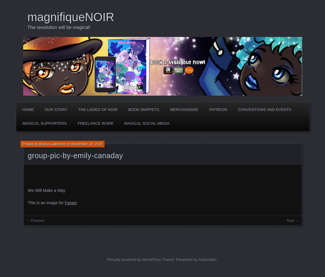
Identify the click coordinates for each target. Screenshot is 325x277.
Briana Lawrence (52, 144)
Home (28, 109)
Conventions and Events (264, 109)
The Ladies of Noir (97, 109)
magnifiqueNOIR (71, 17)
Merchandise (184, 109)
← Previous (35, 221)
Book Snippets (143, 109)
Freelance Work (95, 123)
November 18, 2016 (86, 144)
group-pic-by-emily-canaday (75, 155)
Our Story (56, 109)
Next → (293, 221)
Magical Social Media (147, 123)
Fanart (71, 202)
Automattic (207, 259)
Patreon (218, 109)
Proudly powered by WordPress (134, 259)
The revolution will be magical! (59, 27)
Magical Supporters (45, 123)
